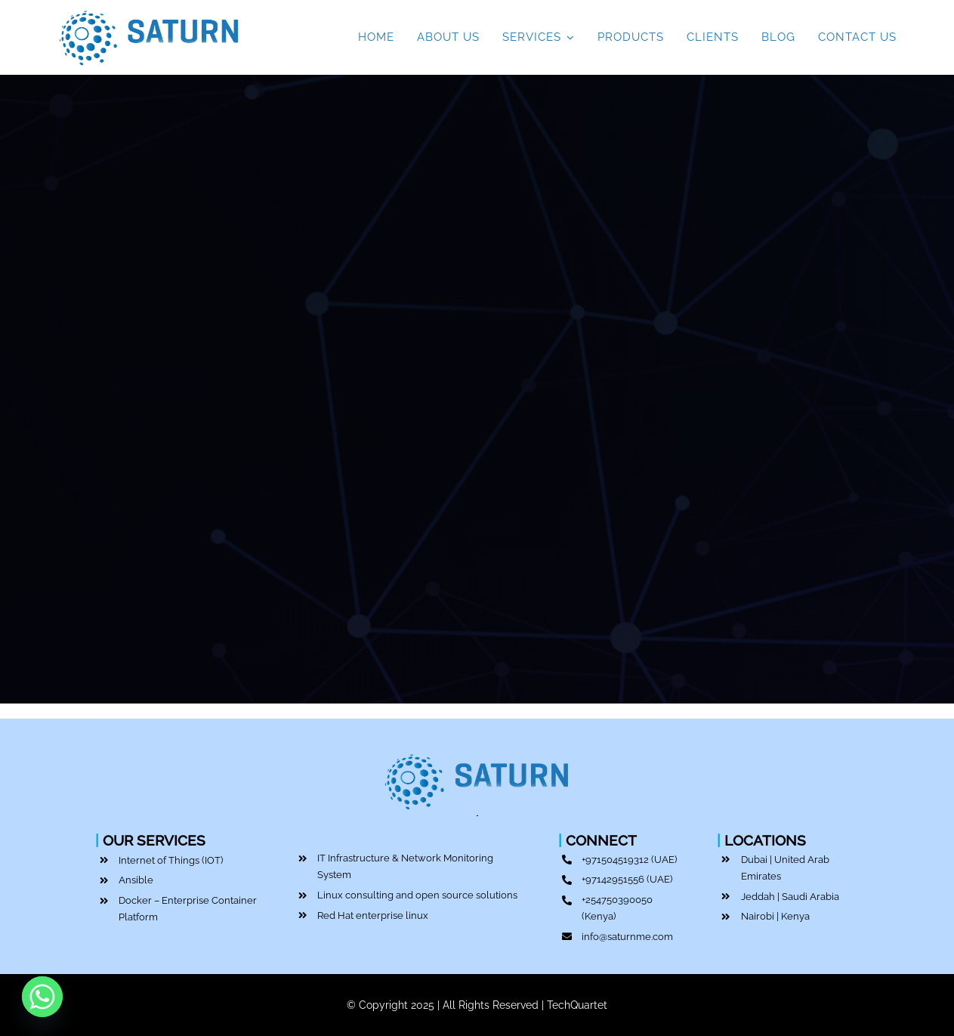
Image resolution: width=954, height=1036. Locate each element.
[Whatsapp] (42, 996)
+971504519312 (615, 859)
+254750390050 (617, 899)
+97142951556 (613, 879)
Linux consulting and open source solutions (417, 895)
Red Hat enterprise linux (372, 915)
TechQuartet (577, 1005)
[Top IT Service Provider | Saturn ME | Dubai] (149, 9)
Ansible (136, 880)
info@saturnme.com (627, 936)
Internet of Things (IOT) (171, 860)
